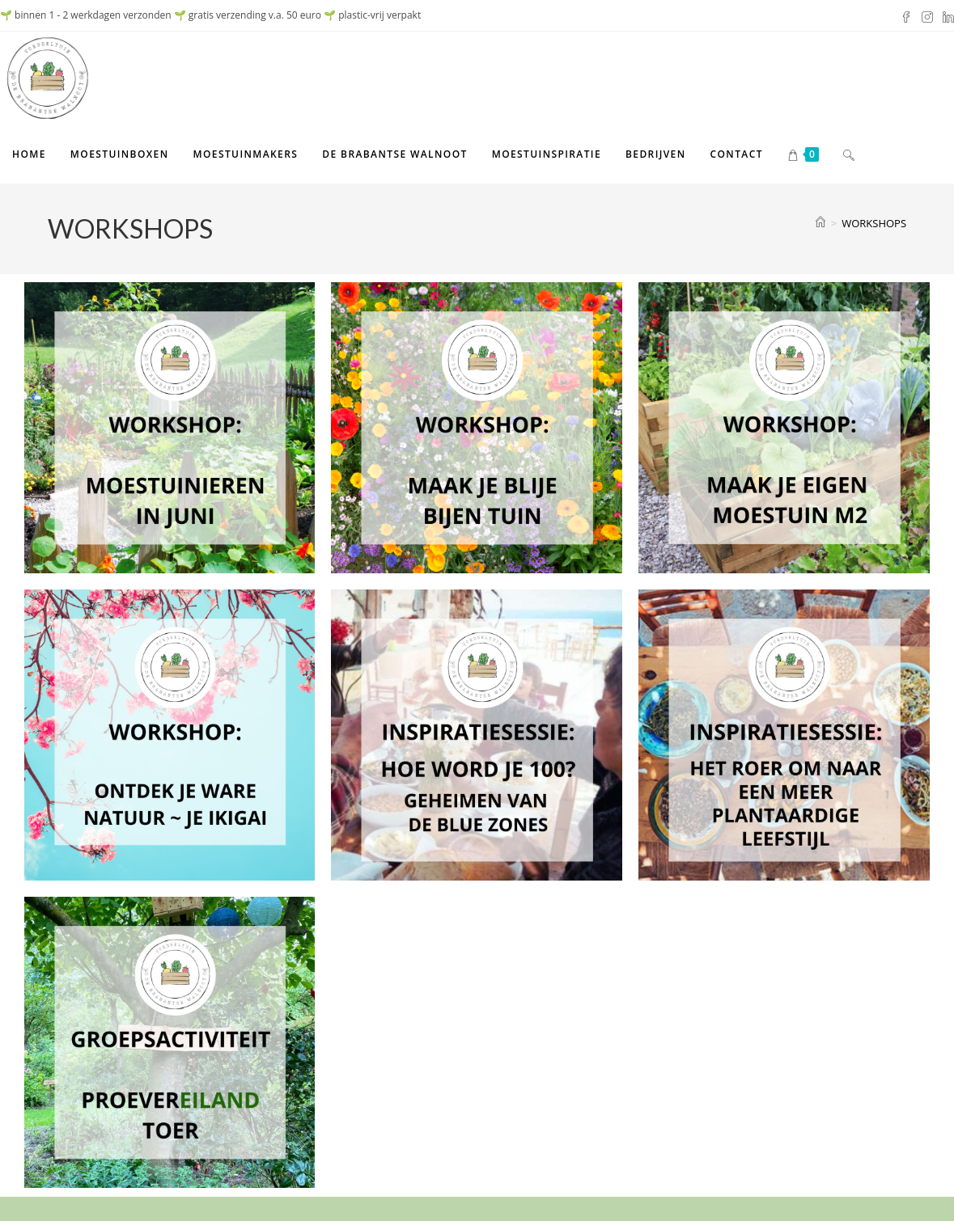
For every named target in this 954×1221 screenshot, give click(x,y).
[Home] (820, 223)
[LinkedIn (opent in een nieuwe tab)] (946, 15)
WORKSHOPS (874, 223)
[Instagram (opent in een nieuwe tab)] (927, 15)
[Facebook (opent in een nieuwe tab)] (906, 15)
